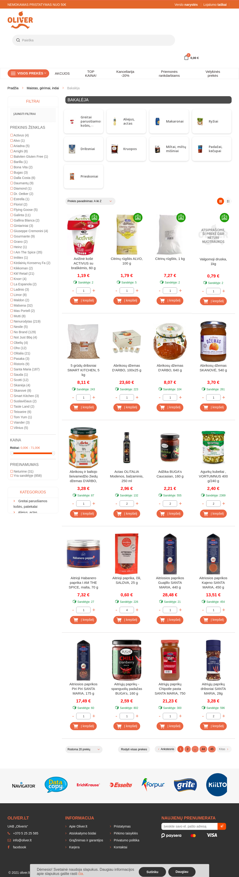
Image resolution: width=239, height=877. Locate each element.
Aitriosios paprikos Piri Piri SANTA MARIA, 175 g (83, 688)
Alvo (17, 218)
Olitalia (20, 431)
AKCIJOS (62, 73)
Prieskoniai (89, 176)
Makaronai (175, 121)
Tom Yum (21, 495)
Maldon (19, 378)
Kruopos (130, 149)
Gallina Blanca (24, 298)
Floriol (18, 282)
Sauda (19, 452)
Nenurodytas (25, 399)
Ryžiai (213, 121)
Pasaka (20, 436)
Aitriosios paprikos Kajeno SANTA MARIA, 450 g (213, 582)
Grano (19, 319)
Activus (19, 213)
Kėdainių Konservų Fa (30, 341)
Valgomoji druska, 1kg (213, 261)
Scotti (19, 458)
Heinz (18, 325)
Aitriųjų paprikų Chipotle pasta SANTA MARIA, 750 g (170, 689)
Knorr (18, 357)
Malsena (21, 383)
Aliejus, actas (129, 121)
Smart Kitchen (24, 474)
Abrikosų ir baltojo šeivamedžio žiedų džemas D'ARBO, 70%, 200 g (83, 477)
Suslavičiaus (23, 479)
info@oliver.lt (20, 840)
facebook (17, 847)
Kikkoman (21, 346)
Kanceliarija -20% (125, 73)
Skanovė (20, 468)
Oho (18, 426)
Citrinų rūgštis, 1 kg (170, 259)
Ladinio (19, 367)
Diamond (21, 266)
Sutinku (152, 872)
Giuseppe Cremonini (29, 309)
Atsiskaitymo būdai (82, 833)
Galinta (20, 293)
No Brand (23, 410)
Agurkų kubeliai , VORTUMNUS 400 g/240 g (213, 476)
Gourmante (22, 314)
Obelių (19, 420)
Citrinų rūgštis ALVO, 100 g (127, 261)
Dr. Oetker (21, 272)
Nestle (19, 404)
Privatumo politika (126, 840)
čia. (81, 874)
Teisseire (20, 490)
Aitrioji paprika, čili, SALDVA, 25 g (126, 580)
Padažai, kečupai (215, 149)
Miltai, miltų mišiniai (176, 149)
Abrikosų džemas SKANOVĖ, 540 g (213, 367)
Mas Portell (22, 389)
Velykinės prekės (213, 73)
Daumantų (21, 261)
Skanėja (20, 463)
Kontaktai (120, 847)
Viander (20, 500)
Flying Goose (24, 287)
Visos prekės (32, 73)
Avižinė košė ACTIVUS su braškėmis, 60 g (83, 263)
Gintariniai (21, 303)
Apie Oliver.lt (77, 826)
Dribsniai (88, 149)
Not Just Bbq (23, 415)
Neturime (21, 549)
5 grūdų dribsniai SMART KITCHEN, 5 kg (83, 370)
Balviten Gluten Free (29, 234)
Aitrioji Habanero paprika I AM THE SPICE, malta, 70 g (83, 582)
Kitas (223, 749)
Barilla (19, 240)
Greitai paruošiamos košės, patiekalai (91, 123)
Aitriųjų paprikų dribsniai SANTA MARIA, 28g (213, 688)
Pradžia (13, 88)
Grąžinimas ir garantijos (85, 840)
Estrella (20, 277)
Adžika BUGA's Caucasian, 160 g (170, 474)
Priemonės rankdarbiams (169, 73)
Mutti (18, 394)
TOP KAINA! (91, 73)
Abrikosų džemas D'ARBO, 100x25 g (126, 367)
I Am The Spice (26, 330)
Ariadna (20, 224)
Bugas (19, 250)
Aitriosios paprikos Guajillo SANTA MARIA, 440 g (170, 582)
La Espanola (23, 362)
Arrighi (19, 229)
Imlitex (19, 335)
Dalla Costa (22, 256)
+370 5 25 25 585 (23, 833)
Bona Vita (21, 245)
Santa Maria (25, 447)
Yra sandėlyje (26, 553)
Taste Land (22, 484)
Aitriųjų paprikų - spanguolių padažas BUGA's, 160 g (126, 688)
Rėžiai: (15, 525)
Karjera (74, 847)
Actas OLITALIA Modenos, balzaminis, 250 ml (126, 476)
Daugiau (181, 872)
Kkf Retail (22, 351)
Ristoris (20, 442)
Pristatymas (122, 826)
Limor (18, 373)
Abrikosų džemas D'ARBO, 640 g (170, 367)
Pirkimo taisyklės (125, 833)
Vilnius (19, 506)
